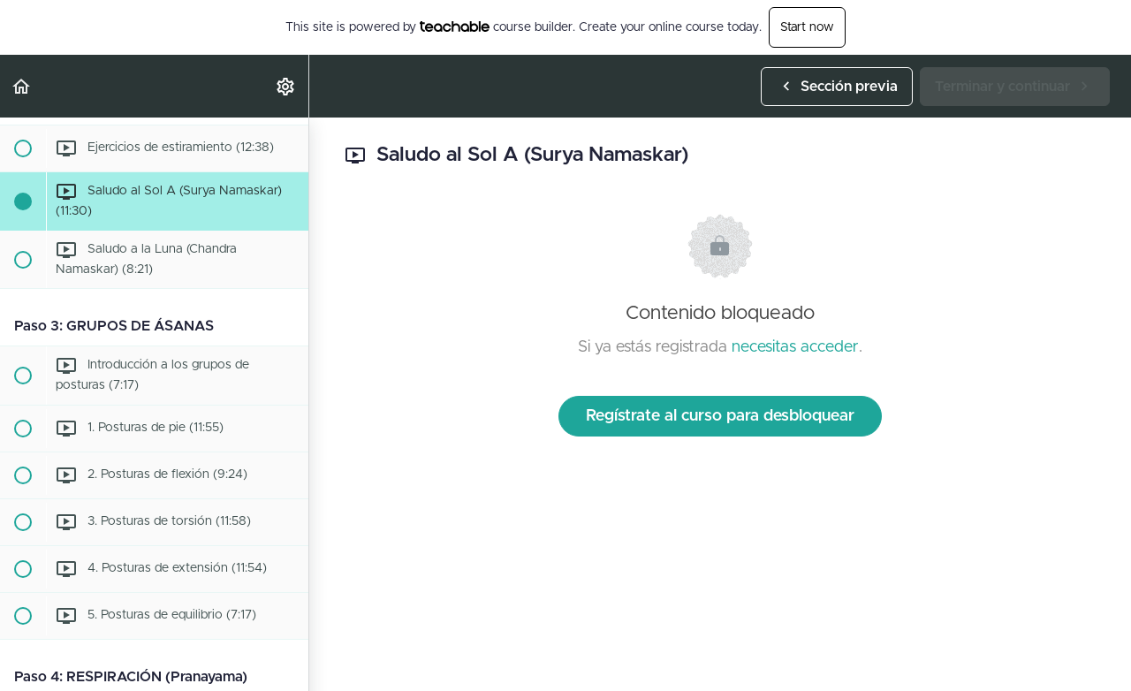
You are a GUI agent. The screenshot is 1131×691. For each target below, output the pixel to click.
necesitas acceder (795, 347)
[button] (22, 86)
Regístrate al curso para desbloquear (720, 416)
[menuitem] (286, 86)
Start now (807, 27)
